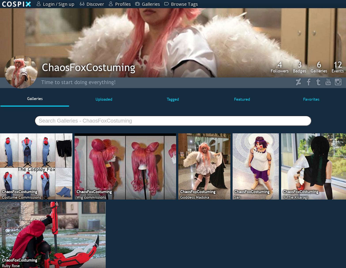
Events (338, 66)
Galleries (319, 66)
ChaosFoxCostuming (88, 67)
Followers (280, 66)
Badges (299, 66)
